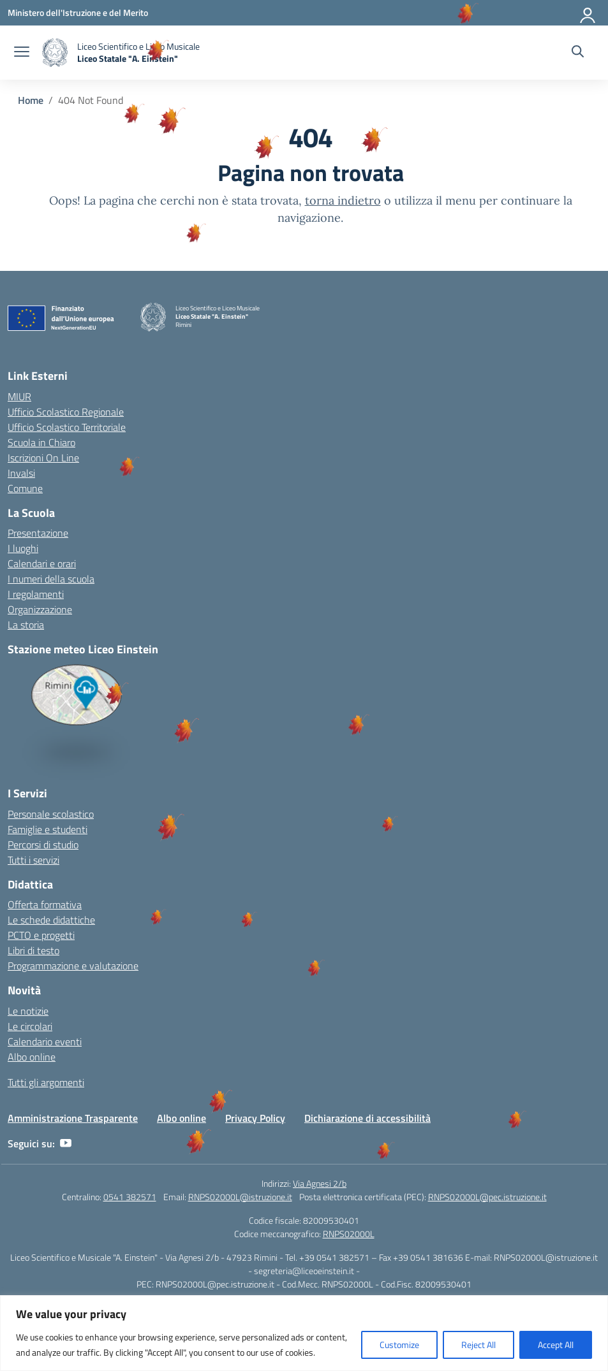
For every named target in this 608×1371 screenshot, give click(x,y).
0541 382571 (129, 1196)
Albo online (32, 1056)
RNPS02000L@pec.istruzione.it (487, 1196)
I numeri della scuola (51, 578)
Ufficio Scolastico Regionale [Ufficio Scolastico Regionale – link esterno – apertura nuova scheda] (66, 411)
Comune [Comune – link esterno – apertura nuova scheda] (25, 488)
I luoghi (23, 548)
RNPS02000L (348, 1233)
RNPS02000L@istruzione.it (240, 1196)
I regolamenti (36, 594)
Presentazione (38, 532)
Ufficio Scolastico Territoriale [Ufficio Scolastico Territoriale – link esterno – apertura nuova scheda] (67, 427)
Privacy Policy (255, 1118)
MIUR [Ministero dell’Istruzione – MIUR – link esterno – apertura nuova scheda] (19, 396)
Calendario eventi (45, 1041)
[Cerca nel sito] (578, 53)
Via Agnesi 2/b (319, 1183)
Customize (399, 1344)
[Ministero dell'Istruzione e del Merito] (78, 12)
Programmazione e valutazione (73, 965)
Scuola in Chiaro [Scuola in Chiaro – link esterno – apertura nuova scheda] (41, 442)
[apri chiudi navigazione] (21, 53)
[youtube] (65, 1143)
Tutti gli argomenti (46, 1082)
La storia (26, 624)
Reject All (478, 1344)
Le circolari (30, 1026)
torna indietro (343, 200)
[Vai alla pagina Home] (30, 100)
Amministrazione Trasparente (73, 1118)
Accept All (556, 1344)
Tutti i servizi (33, 859)
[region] (304, 1333)
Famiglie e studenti (47, 829)
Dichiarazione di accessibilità (367, 1118)
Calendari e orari (42, 563)
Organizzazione (40, 609)
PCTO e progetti (41, 935)
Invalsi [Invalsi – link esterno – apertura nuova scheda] (21, 473)
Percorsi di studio (43, 844)
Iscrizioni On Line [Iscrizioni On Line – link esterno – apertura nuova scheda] (43, 457)
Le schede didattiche (51, 919)
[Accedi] (588, 13)
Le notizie (28, 1011)
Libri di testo (33, 950)
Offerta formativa (45, 904)
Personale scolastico (51, 814)
